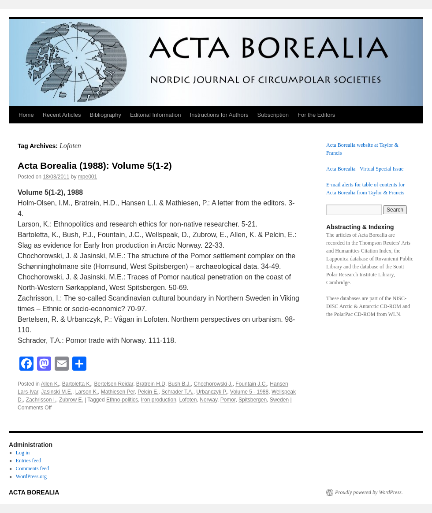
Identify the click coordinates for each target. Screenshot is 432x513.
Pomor (228, 400)
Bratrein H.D (150, 384)
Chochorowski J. (213, 384)
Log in (23, 453)
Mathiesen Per (118, 392)
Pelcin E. (148, 392)
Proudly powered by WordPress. (369, 492)
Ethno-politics (122, 400)
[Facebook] (26, 365)
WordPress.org (31, 476)
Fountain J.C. (251, 384)
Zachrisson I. (41, 400)
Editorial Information (155, 115)
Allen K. (50, 384)
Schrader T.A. (177, 392)
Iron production (158, 400)
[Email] (62, 365)
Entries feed (28, 460)
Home (26, 115)
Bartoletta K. (76, 384)
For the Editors (316, 115)
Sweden (279, 400)
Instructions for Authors (219, 115)
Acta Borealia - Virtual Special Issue (364, 169)
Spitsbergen (252, 400)
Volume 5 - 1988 (249, 392)
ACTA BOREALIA (34, 492)
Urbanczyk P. (211, 392)
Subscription (273, 115)
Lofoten (188, 400)
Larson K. (86, 392)
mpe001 (87, 177)
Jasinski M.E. (56, 392)
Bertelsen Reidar (113, 384)
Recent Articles (62, 115)
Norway (208, 400)
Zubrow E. (71, 400)
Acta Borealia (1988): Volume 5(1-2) (95, 165)
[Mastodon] (44, 365)
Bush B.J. (179, 384)
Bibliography (105, 115)
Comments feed (32, 468)
